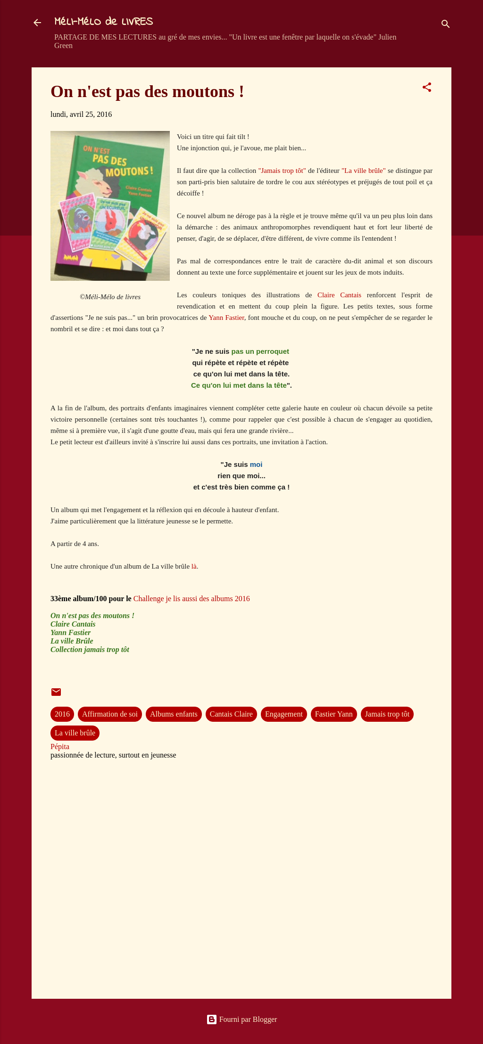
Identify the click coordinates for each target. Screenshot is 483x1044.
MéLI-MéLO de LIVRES (103, 22)
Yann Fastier (226, 317)
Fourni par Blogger (241, 1019)
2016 (62, 714)
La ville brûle (75, 733)
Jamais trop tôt (387, 714)
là (194, 566)
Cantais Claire (231, 714)
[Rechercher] (445, 25)
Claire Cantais (339, 295)
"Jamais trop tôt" (282, 170)
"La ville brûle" (363, 170)
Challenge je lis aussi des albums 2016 (191, 599)
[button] (427, 89)
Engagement (284, 714)
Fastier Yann (334, 714)
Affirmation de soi (110, 714)
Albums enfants (174, 714)
